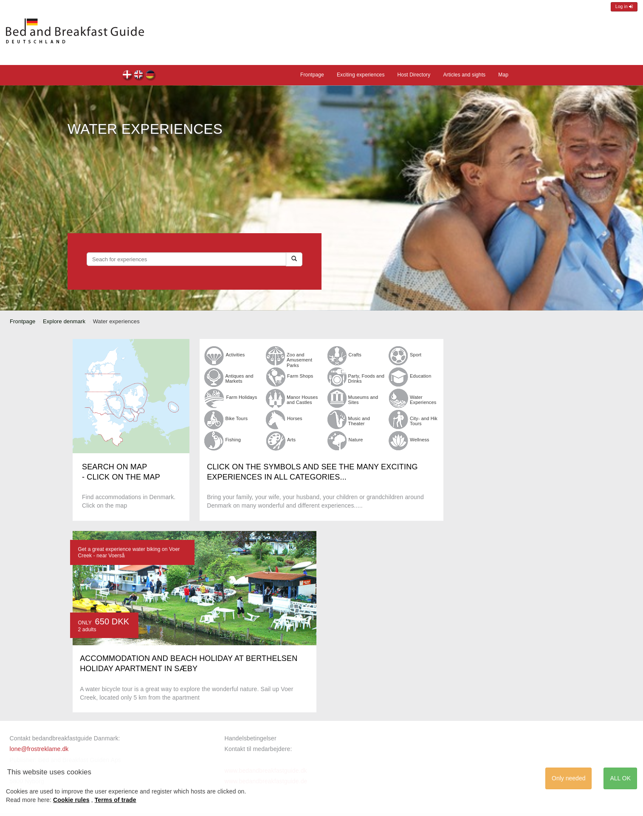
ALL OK (620, 778)
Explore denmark (64, 321)
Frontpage (312, 75)
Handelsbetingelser (250, 738)
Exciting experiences (361, 75)
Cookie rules (71, 799)
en (139, 76)
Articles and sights (464, 75)
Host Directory (414, 75)
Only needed (568, 778)
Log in (624, 6)
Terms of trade (115, 799)
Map (503, 75)
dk (127, 76)
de (150, 76)
